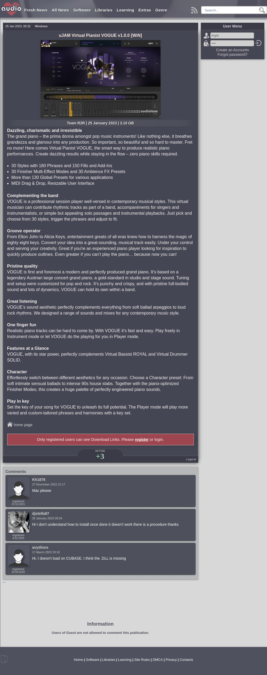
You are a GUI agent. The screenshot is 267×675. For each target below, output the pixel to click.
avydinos (40, 547)
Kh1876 (39, 479)
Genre (161, 10)
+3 (100, 456)
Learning (125, 10)
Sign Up (206, 35)
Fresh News (35, 10)
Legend (191, 459)
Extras (144, 10)
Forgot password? (206, 43)
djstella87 (40, 513)
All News (60, 10)
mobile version (4, 659)
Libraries (103, 10)
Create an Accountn (232, 50)
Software (82, 10)
